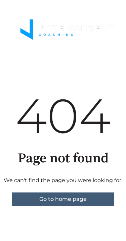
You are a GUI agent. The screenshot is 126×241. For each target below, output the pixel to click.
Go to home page (63, 199)
